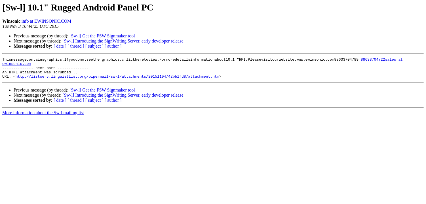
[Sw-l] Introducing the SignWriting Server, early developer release (122, 41)
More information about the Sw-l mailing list (43, 116)
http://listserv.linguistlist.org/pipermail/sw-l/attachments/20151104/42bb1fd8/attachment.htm (117, 80)
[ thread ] (76, 46)
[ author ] (113, 46)
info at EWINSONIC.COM (46, 21)
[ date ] (60, 46)
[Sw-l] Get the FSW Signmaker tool (102, 35)
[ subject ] (94, 46)
